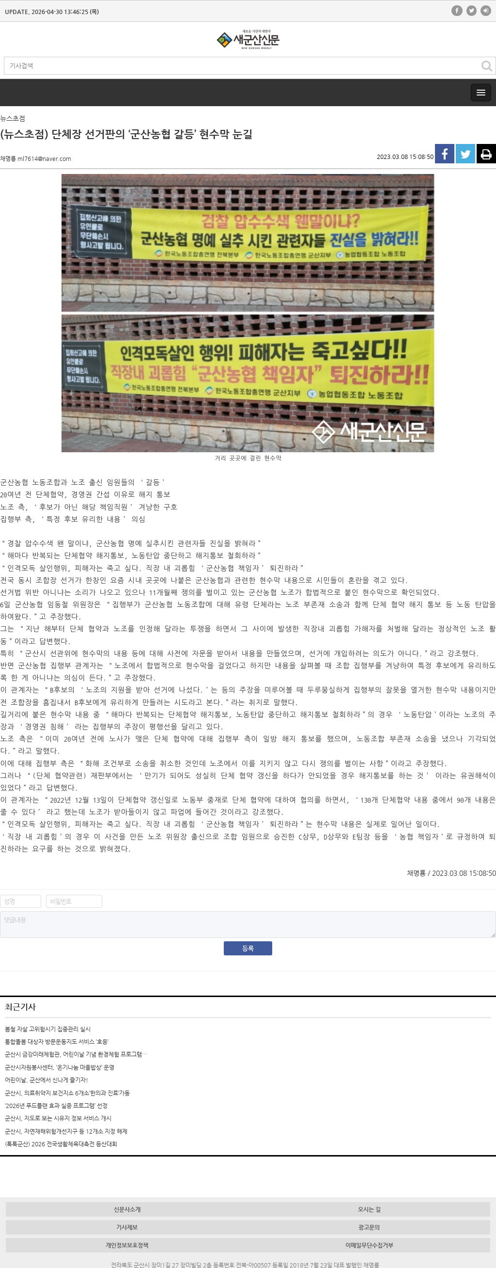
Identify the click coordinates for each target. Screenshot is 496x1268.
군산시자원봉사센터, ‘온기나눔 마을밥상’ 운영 (59, 1067)
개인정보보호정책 (127, 1245)
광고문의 (369, 1227)
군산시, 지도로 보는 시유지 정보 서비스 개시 (58, 1118)
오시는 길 (369, 1209)
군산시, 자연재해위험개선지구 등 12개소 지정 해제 (66, 1131)
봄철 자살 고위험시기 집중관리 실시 (48, 1029)
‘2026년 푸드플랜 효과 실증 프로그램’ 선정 (56, 1105)
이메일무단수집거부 (369, 1245)
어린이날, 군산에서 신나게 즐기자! (46, 1080)
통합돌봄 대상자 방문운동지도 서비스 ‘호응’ (56, 1041)
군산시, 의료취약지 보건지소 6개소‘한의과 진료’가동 (67, 1093)
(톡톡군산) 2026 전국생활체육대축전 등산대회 (61, 1144)
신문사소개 (127, 1209)
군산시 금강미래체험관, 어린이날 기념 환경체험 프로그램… (76, 1054)
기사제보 (127, 1227)
